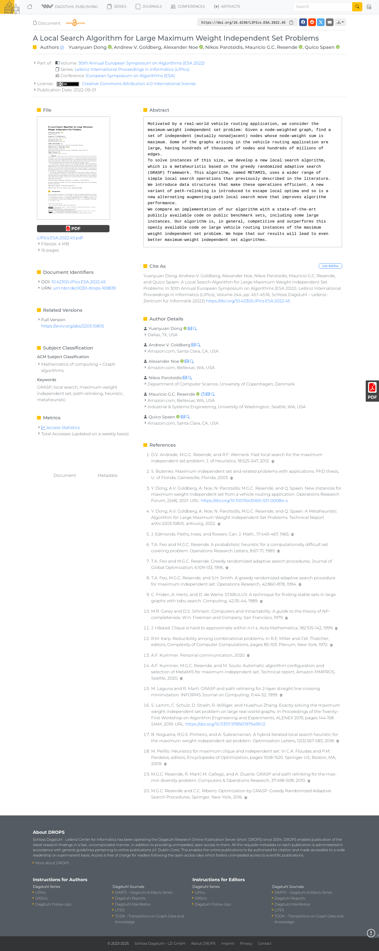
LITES (119, 910)
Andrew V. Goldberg (137, 47)
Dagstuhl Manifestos (132, 904)
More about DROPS (52, 863)
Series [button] (116, 6)
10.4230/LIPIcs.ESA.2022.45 (78, 281)
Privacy (246, 943)
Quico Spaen (320, 47)
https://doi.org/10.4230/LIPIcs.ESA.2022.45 (248, 300)
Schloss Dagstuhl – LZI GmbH (159, 943)
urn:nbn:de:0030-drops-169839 (84, 287)
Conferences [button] (188, 6)
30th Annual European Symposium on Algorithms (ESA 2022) (141, 62)
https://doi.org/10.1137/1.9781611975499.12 (225, 723)
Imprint (227, 943)
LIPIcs (40, 892)
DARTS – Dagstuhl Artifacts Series (144, 892)
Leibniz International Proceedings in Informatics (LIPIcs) (131, 69)
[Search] (322, 6)
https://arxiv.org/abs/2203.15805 (72, 325)
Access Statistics (60, 427)
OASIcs (41, 898)
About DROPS (203, 943)
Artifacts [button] (227, 6)
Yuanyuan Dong (88, 47)
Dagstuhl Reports (130, 898)
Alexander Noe (180, 47)
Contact (264, 943)
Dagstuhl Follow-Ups (53, 904)
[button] (70, 6)
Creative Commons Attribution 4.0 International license (126, 83)
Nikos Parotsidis (224, 47)
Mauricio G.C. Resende (271, 47)
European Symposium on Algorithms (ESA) (130, 75)
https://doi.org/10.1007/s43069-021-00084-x (244, 500)
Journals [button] (148, 6)
